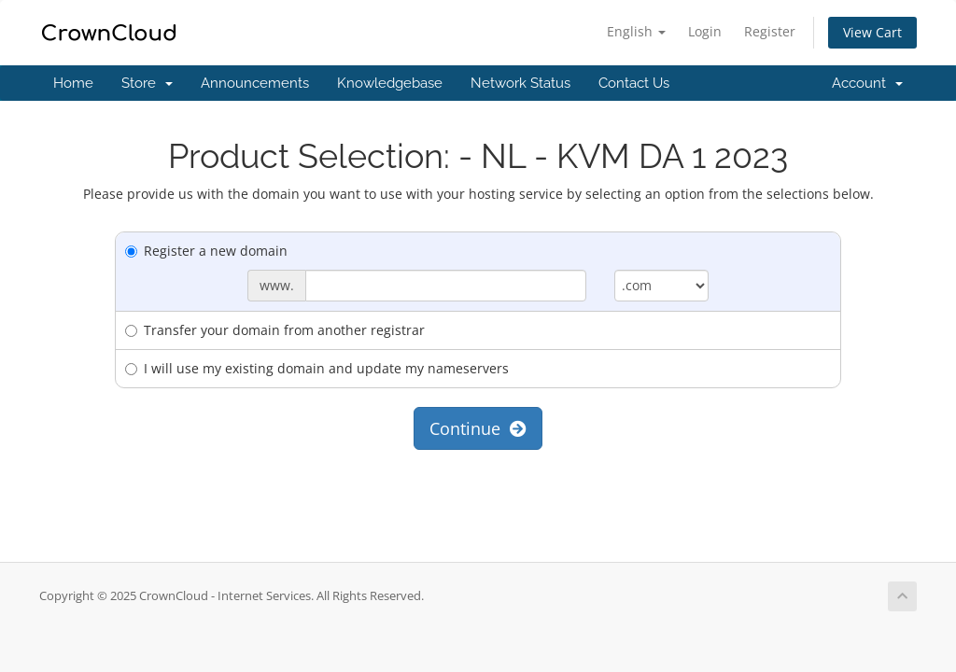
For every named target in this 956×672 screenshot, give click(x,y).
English (636, 31)
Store (147, 83)
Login (705, 31)
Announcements (255, 83)
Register (769, 31)
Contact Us (633, 83)
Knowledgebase (390, 83)
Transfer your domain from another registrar (275, 330)
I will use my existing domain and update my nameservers (317, 368)
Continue (478, 428)
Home (73, 83)
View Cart (872, 32)
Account (867, 83)
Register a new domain (206, 250)
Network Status (520, 83)
